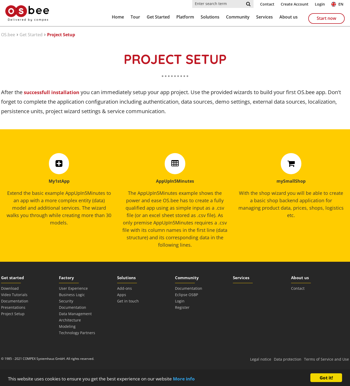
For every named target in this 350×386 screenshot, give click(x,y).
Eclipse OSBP (186, 294)
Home (118, 17)
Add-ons (124, 288)
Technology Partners (77, 332)
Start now (326, 18)
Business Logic (72, 294)
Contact (267, 4)
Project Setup (61, 35)
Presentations (13, 307)
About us (288, 17)
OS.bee (8, 35)
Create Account (294, 4)
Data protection (287, 359)
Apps (121, 294)
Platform (185, 17)
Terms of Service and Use (326, 359)
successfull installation (51, 92)
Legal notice (260, 359)
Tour (135, 17)
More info (184, 379)
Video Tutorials (14, 294)
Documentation (14, 301)
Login (320, 4)
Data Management (75, 313)
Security (66, 301)
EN (337, 4)
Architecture (70, 320)
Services (264, 17)
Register (182, 307)
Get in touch (128, 301)
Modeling (67, 326)
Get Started (158, 17)
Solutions (210, 17)
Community (238, 17)
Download (10, 288)
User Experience (73, 288)
